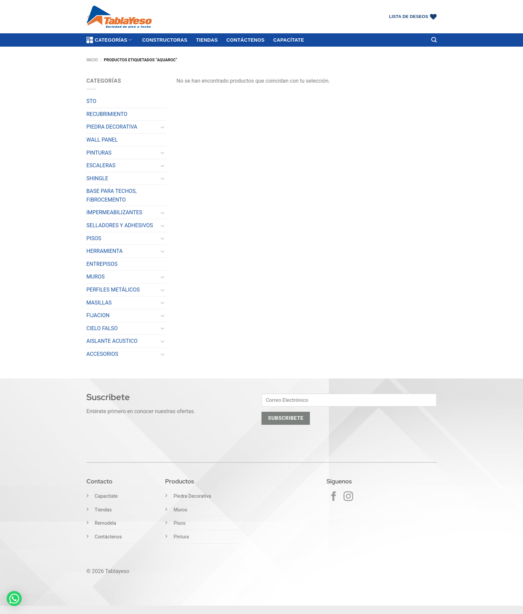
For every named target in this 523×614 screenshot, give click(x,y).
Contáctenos (245, 40)
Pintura (181, 537)
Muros (180, 510)
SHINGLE (97, 178)
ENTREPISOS (101, 264)
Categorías (109, 40)
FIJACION (97, 315)
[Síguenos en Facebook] (334, 497)
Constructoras (164, 40)
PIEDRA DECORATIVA (111, 127)
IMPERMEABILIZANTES (114, 212)
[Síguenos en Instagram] (348, 497)
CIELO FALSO (102, 328)
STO (91, 101)
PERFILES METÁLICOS (113, 290)
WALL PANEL (102, 140)
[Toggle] (162, 127)
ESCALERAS (100, 165)
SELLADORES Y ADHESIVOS (119, 225)
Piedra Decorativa (192, 496)
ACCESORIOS (102, 354)
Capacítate (288, 40)
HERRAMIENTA (104, 251)
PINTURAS (98, 153)
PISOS (93, 238)
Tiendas (207, 40)
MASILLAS (99, 303)
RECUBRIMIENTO (106, 114)
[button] (434, 39)
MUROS (95, 277)
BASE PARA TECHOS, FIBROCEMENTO (111, 195)
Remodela (105, 523)
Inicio (92, 60)
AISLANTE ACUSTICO (111, 341)
